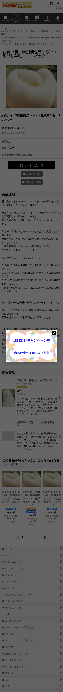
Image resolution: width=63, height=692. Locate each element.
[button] (47, 18)
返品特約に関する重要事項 (17, 155)
